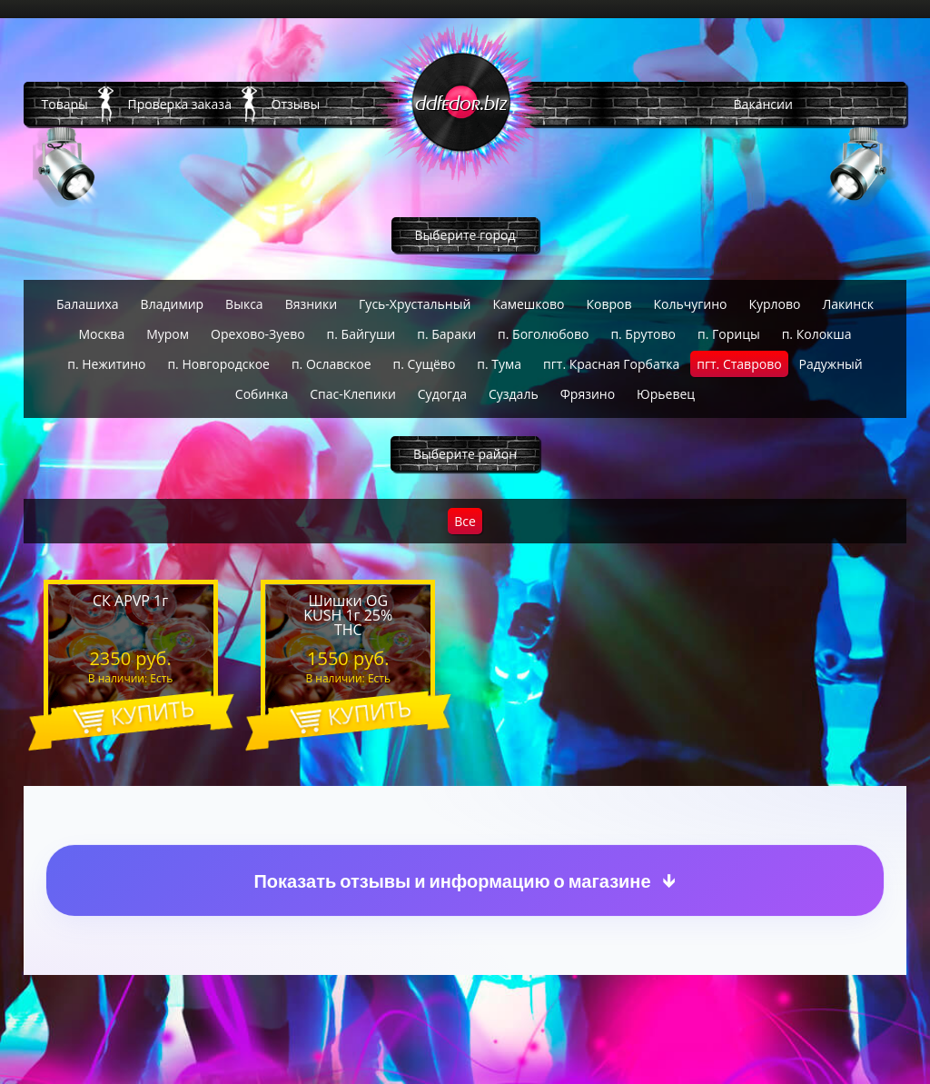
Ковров (608, 304)
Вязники (311, 304)
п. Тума (499, 364)
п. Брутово (643, 334)
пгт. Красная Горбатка (611, 364)
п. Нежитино (106, 364)
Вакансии (763, 104)
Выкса (244, 304)
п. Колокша (817, 334)
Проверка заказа (180, 104)
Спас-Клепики (353, 394)
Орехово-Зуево (258, 334)
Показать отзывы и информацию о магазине (451, 881)
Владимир (172, 304)
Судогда (442, 394)
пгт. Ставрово (739, 364)
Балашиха (87, 304)
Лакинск (848, 304)
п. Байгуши (361, 334)
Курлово (774, 304)
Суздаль (514, 394)
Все (465, 521)
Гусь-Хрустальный (414, 304)
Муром (167, 334)
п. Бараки (446, 334)
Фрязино (587, 394)
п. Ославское (331, 364)
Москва (101, 334)
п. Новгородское (218, 364)
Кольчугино (690, 304)
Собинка (261, 394)
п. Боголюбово (543, 334)
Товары (65, 104)
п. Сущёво (424, 364)
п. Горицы (729, 334)
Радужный (831, 364)
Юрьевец (666, 394)
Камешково (528, 304)
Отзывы (296, 104)
